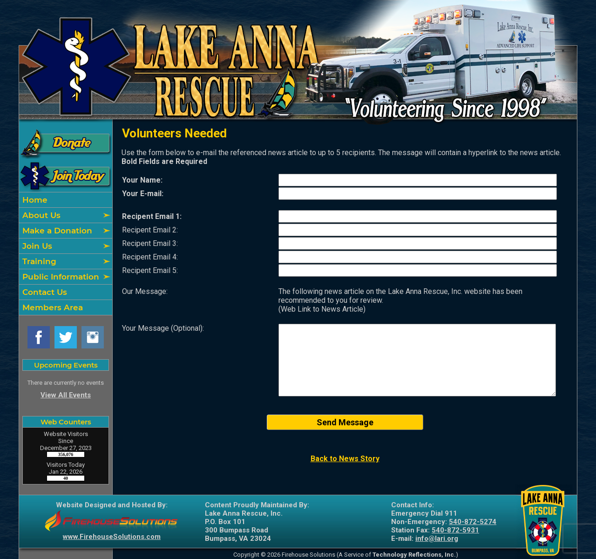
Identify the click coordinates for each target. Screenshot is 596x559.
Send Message (345, 422)
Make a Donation (56, 230)
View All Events (66, 395)
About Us (40, 215)
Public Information (59, 276)
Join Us (36, 246)
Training (38, 261)
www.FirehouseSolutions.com (112, 536)
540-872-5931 (455, 530)
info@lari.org (436, 538)
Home (33, 200)
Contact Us (43, 292)
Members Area (51, 307)
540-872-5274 (472, 522)
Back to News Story (345, 458)
